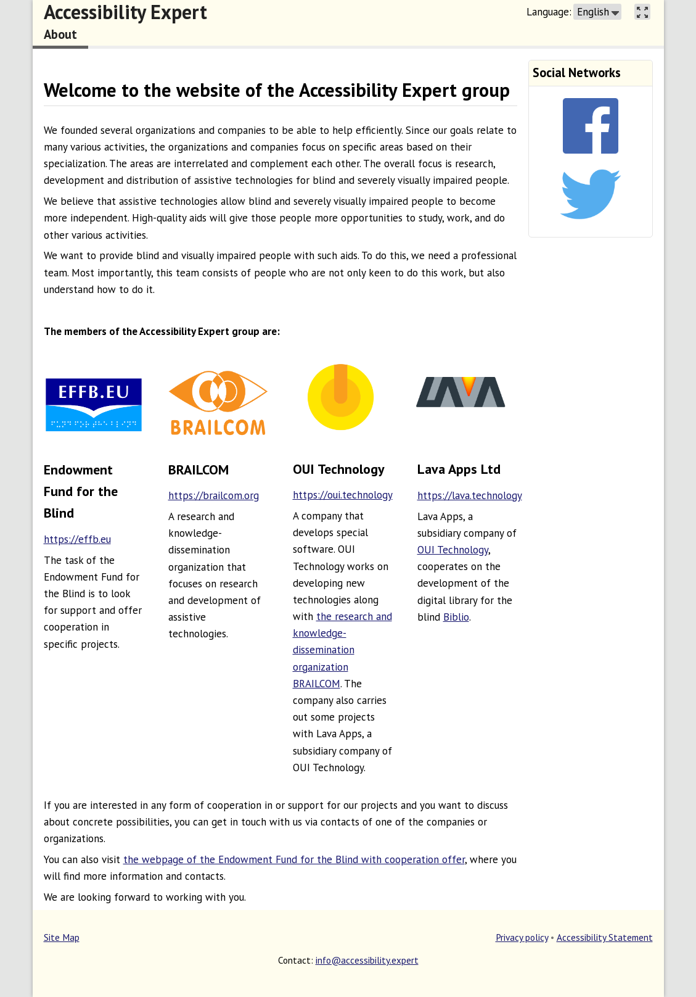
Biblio (456, 617)
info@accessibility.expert (367, 960)
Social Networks (577, 72)
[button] (597, 12)
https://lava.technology (469, 495)
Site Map (62, 937)
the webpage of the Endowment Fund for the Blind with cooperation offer (294, 859)
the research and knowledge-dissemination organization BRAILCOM (342, 650)
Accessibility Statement (605, 937)
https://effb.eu (77, 539)
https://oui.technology (343, 495)
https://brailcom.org (213, 495)
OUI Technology (452, 549)
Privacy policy (522, 937)
